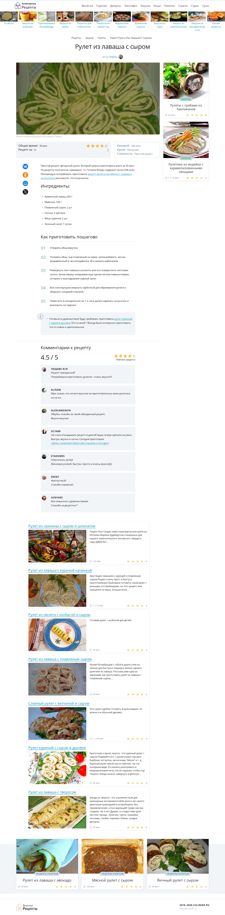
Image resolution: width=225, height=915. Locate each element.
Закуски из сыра (159, 25)
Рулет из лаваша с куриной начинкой (60, 570)
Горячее (101, 6)
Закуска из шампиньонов (178, 25)
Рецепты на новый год (103, 25)
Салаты (183, 6)
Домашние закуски (141, 25)
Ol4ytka (116, 56)
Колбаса (9, 23)
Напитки (169, 6)
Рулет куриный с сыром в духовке (57, 747)
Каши (157, 6)
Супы (205, 6)
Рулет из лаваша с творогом (52, 792)
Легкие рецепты (216, 25)
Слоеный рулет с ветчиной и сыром (58, 703)
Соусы (195, 6)
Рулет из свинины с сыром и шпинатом (61, 526)
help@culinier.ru (188, 908)
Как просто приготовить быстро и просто (27, 907)
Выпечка (87, 6)
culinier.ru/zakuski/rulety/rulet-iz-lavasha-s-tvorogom (80, 443)
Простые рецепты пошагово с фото (25, 5)
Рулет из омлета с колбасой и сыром (59, 614)
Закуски (145, 6)
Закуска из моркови (28, 25)
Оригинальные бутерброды (46, 25)
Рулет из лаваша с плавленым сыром (60, 659)
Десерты (115, 6)
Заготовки (130, 6)
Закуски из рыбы (65, 25)
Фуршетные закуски (122, 25)
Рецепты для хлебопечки (84, 25)
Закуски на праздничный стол (197, 27)
